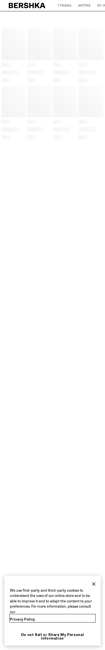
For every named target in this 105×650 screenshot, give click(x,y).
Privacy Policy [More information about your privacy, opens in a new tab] (22, 619)
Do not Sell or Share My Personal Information (52, 636)
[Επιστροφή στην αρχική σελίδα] (27, 5)
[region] (52, 611)
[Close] (94, 584)
